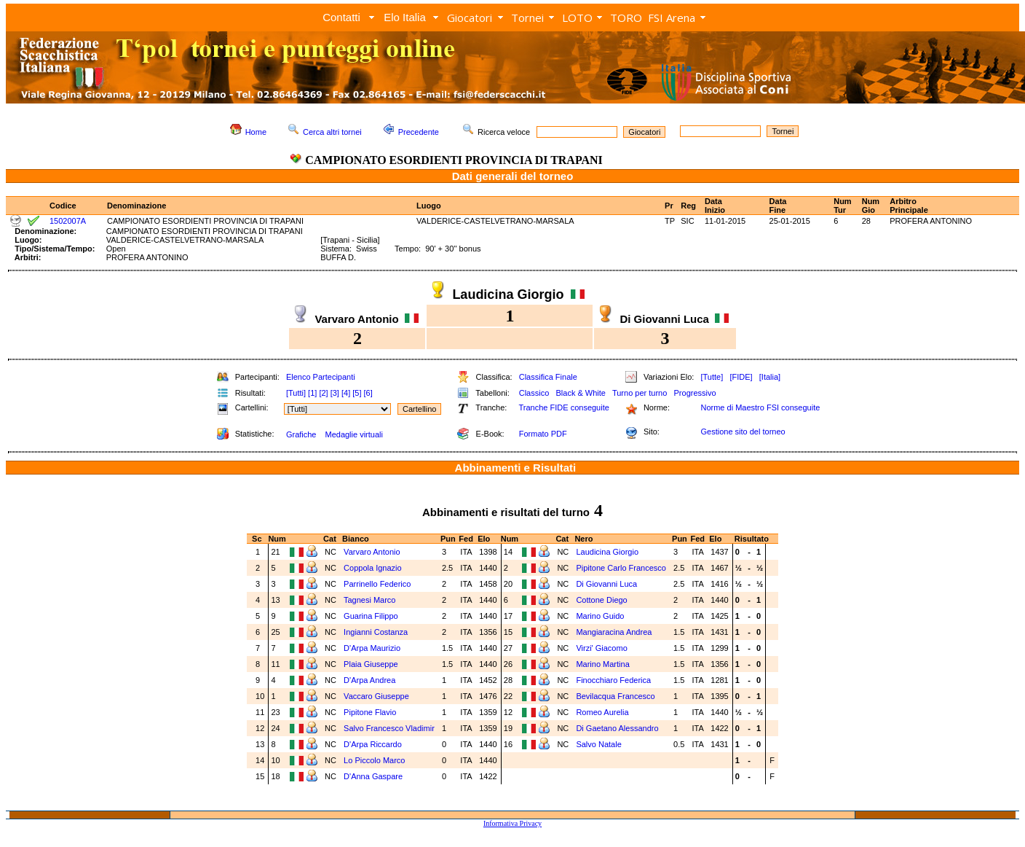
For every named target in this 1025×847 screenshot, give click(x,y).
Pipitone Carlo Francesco (621, 567)
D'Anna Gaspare (373, 776)
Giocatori (469, 17)
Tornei (527, 17)
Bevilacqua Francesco (615, 696)
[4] (345, 393)
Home (255, 132)
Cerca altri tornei (332, 132)
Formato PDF (543, 433)
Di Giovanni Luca (606, 583)
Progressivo (695, 393)
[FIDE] (740, 376)
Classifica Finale (548, 376)
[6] (368, 393)
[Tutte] (711, 376)
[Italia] (769, 376)
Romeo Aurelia (602, 712)
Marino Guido (600, 616)
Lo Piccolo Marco (374, 760)
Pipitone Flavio (370, 712)
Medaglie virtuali (353, 434)
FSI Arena (671, 17)
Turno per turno (639, 393)
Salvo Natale (598, 744)
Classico (534, 393)
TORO (626, 17)
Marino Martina (602, 664)
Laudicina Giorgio (607, 551)
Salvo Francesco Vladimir (389, 728)
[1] (312, 393)
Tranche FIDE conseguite (564, 407)
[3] (335, 393)
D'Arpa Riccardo (373, 744)
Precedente (418, 132)
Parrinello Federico (377, 583)
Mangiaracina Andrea (614, 632)
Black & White (580, 393)
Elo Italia (405, 17)
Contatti (341, 17)
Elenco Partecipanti (320, 376)
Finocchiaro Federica (613, 680)
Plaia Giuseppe (371, 664)
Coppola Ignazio (373, 567)
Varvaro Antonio (372, 551)
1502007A (68, 220)
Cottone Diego (601, 600)
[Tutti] (296, 393)
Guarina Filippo (371, 616)
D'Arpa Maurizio (372, 648)
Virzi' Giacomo (601, 648)
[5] (356, 393)
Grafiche (301, 434)
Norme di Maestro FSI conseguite (760, 407)
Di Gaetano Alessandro (617, 728)
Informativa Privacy (512, 823)
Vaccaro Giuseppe (376, 696)
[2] (323, 393)
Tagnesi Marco (370, 600)
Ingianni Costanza (376, 632)
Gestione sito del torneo (742, 431)
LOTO (577, 17)
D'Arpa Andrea (369, 680)
